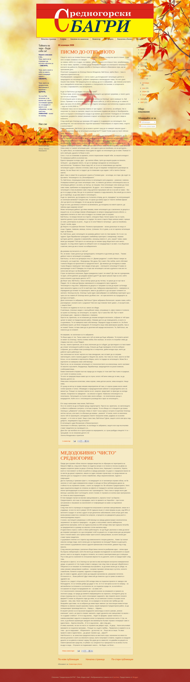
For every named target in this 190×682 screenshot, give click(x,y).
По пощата (108, 39)
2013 (142, 59)
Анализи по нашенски (79, 39)
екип (42, 132)
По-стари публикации (122, 659)
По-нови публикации (68, 659)
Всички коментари (146, 126)
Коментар (96, 39)
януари (145, 95)
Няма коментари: (68, 651)
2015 (142, 53)
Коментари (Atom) (75, 664)
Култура (140, 39)
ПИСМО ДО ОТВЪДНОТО (88, 51)
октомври (145, 83)
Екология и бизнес (125, 39)
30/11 (144, 78)
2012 (142, 63)
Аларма (63, 39)
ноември (145, 76)
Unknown (44, 128)
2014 (142, 56)
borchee (116, 677)
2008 (142, 99)
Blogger (135, 677)
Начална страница (48, 39)
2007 (142, 102)
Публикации (144, 122)
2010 (142, 70)
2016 (142, 50)
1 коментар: (66, 441)
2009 (142, 73)
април (144, 91)
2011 (142, 66)
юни (144, 88)
